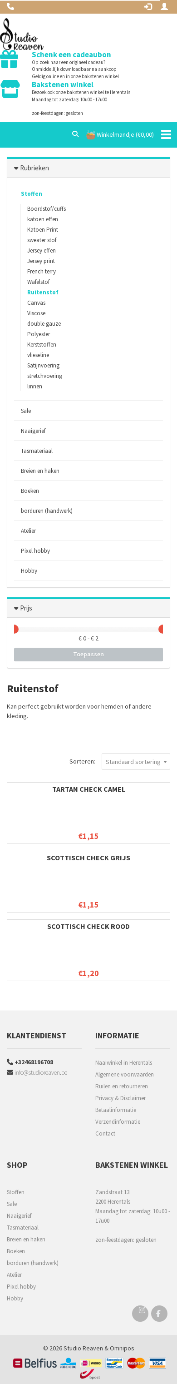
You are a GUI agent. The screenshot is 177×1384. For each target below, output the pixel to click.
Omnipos (122, 1348)
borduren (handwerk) (47, 511)
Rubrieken (34, 168)
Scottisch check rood (88, 926)
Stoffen (31, 194)
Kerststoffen (41, 344)
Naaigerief (33, 431)
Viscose (36, 313)
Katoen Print (42, 229)
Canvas (36, 303)
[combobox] (136, 761)
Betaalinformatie (115, 1110)
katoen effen (42, 219)
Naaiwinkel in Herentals (123, 1063)
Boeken (30, 491)
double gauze (44, 323)
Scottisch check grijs (88, 857)
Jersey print (41, 261)
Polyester (38, 334)
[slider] (14, 629)
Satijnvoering (43, 365)
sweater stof (41, 240)
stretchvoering (44, 376)
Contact (105, 1133)
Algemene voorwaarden (124, 1074)
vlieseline (38, 355)
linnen (34, 386)
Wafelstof (38, 282)
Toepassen (88, 654)
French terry (41, 271)
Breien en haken (40, 471)
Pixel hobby (35, 551)
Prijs (26, 608)
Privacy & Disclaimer (120, 1098)
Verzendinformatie (117, 1122)
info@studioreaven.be (37, 1072)
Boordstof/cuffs (46, 209)
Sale (26, 411)
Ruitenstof (43, 292)
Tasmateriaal (37, 451)
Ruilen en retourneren (121, 1086)
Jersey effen (41, 250)
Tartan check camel (88, 789)
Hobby (29, 571)
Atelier (28, 531)
